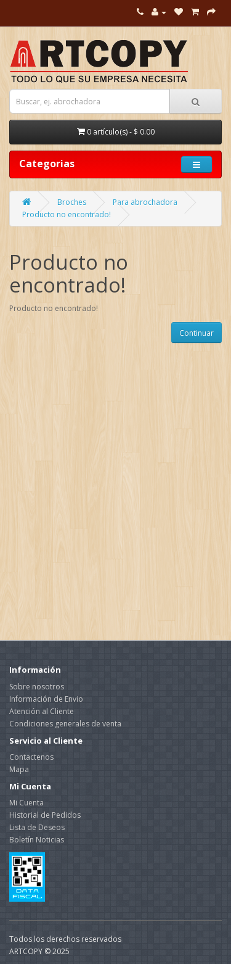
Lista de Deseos (37, 827)
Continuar (196, 333)
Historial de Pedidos (45, 815)
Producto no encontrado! (66, 214)
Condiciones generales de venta (65, 723)
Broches (71, 202)
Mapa (19, 769)
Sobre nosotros (36, 686)
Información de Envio (46, 699)
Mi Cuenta (26, 802)
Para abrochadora (145, 202)
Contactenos (31, 757)
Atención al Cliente (41, 711)
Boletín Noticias (36, 839)
